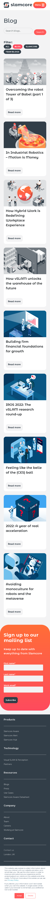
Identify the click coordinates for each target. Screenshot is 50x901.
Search (40, 32)
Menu (39, 5)
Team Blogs (12, 52)
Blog (18, 46)
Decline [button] (30, 896)
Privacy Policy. (13, 880)
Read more (14, 112)
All (7, 46)
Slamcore (31, 46)
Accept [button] (19, 896)
